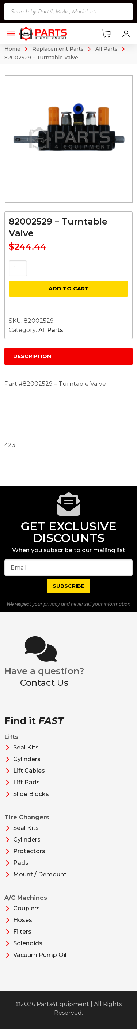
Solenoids (27, 943)
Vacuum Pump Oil (39, 954)
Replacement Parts (58, 48)
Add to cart (69, 288)
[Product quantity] (18, 268)
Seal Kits (26, 747)
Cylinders (27, 759)
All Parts (106, 48)
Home (12, 48)
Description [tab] (32, 356)
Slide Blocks (31, 794)
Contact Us (44, 682)
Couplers (26, 908)
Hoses (22, 920)
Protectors (29, 851)
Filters (22, 931)
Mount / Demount (39, 874)
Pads (20, 862)
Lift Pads (26, 782)
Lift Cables (29, 770)
